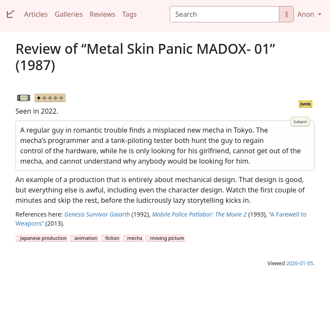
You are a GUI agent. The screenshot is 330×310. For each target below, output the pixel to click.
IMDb (305, 104)
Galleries (68, 14)
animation (85, 238)
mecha (134, 238)
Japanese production (43, 238)
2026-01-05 (299, 263)
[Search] (224, 14)
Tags (129, 14)
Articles (36, 14)
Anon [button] (306, 14)
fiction (112, 238)
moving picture (167, 238)
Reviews (103, 14)
